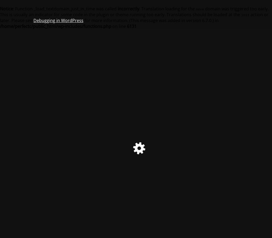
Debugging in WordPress (58, 20)
